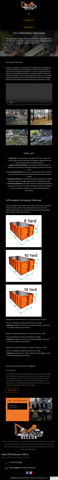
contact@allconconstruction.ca (22, 468)
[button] (54, 478)
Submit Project (14, 406)
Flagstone (29, 20)
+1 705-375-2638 (15, 462)
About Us (12, 390)
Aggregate (29, 27)
